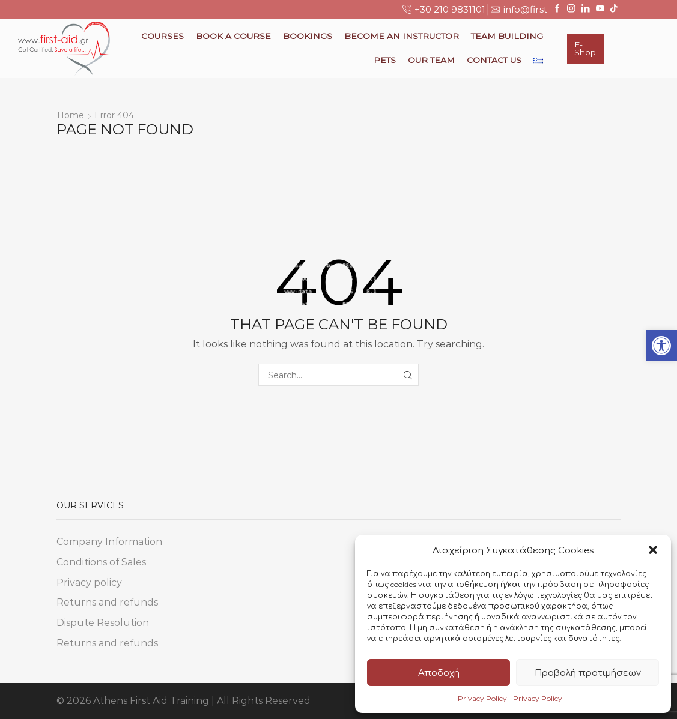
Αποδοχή (439, 672)
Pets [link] (385, 60)
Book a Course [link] (233, 36)
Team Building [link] (507, 36)
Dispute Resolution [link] (102, 622)
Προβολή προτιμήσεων (588, 672)
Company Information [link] (109, 541)
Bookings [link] (307, 36)
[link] (661, 345)
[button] (653, 550)
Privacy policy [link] (89, 582)
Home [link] (70, 115)
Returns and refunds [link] (107, 602)
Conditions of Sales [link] (101, 562)
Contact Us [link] (494, 60)
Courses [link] (162, 36)
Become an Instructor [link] (401, 36)
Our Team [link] (431, 60)
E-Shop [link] (585, 48)
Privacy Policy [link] (482, 698)
